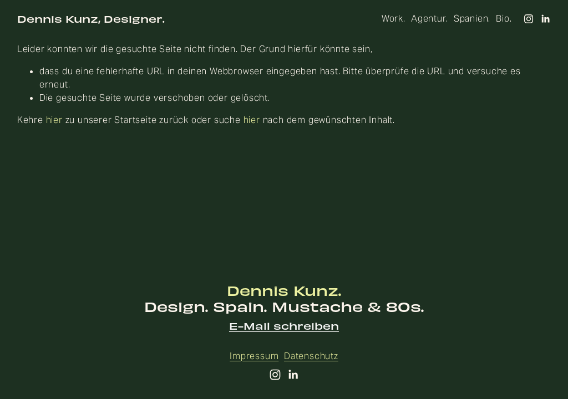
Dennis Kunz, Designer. (91, 18)
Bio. (503, 18)
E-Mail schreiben (284, 326)
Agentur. (429, 18)
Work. (393, 18)
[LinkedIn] (545, 18)
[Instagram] (528, 18)
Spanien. (472, 18)
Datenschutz (311, 356)
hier (54, 120)
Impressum (254, 356)
